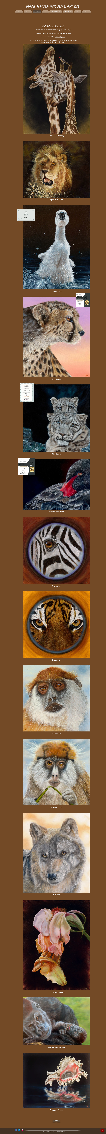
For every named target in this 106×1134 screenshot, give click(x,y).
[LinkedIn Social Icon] (19, 1130)
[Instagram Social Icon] (22, 1130)
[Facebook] (16, 1130)
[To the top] (102, 1130)
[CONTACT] (56, 1121)
